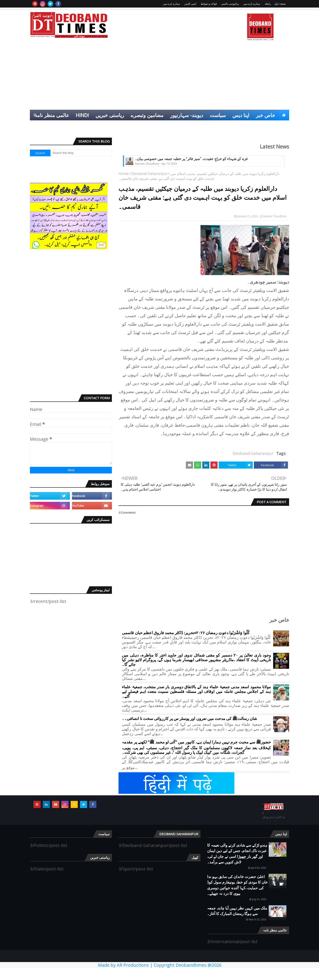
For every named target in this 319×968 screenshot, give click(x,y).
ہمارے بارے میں (251, 4)
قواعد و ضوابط (209, 4)
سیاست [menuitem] (218, 115)
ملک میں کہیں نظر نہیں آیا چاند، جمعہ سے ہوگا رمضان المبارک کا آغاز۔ (237, 910)
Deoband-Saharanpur (149, 173)
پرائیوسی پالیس (230, 4)
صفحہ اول (280, 4)
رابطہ (268, 4)
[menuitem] (283, 115)
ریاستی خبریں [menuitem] (109, 115)
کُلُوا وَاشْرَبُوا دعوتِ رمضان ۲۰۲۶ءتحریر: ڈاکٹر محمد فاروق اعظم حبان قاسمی (185, 633)
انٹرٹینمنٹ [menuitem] (259, 125)
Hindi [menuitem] (82, 115)
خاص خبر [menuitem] (265, 115)
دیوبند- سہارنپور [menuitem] (186, 115)
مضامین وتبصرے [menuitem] (147, 115)
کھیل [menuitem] (281, 125)
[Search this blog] (81, 153)
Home (123, 173)
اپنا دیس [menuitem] (240, 115)
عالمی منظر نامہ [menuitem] (51, 115)
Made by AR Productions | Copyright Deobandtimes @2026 (159, 965)
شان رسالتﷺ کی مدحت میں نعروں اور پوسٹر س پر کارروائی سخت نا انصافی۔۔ (189, 719)
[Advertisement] (159, 76)
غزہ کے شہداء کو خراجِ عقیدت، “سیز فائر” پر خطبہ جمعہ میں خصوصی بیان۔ (191, 159)
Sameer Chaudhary (275, 216)
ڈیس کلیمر (190, 4)
